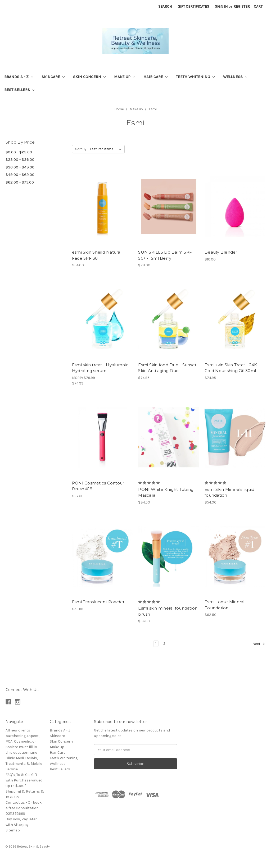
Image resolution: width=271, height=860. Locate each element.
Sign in (221, 6)
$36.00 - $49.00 (20, 167)
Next (258, 644)
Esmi (153, 109)
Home (119, 109)
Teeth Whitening (195, 76)
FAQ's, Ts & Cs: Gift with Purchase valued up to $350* (24, 780)
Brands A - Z (18, 76)
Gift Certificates (193, 6)
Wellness (235, 76)
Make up (124, 76)
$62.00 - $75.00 (20, 182)
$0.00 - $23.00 (19, 152)
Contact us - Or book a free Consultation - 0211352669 (24, 808)
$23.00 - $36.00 (20, 159)
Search (165, 6)
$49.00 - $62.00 (20, 174)
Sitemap (13, 830)
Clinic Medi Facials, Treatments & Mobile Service (24, 763)
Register (241, 6)
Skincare (53, 76)
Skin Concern (89, 76)
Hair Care (155, 76)
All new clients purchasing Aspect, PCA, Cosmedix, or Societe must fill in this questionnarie (22, 741)
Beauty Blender (221, 252)
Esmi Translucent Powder (98, 601)
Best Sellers (19, 89)
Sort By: (81, 149)
